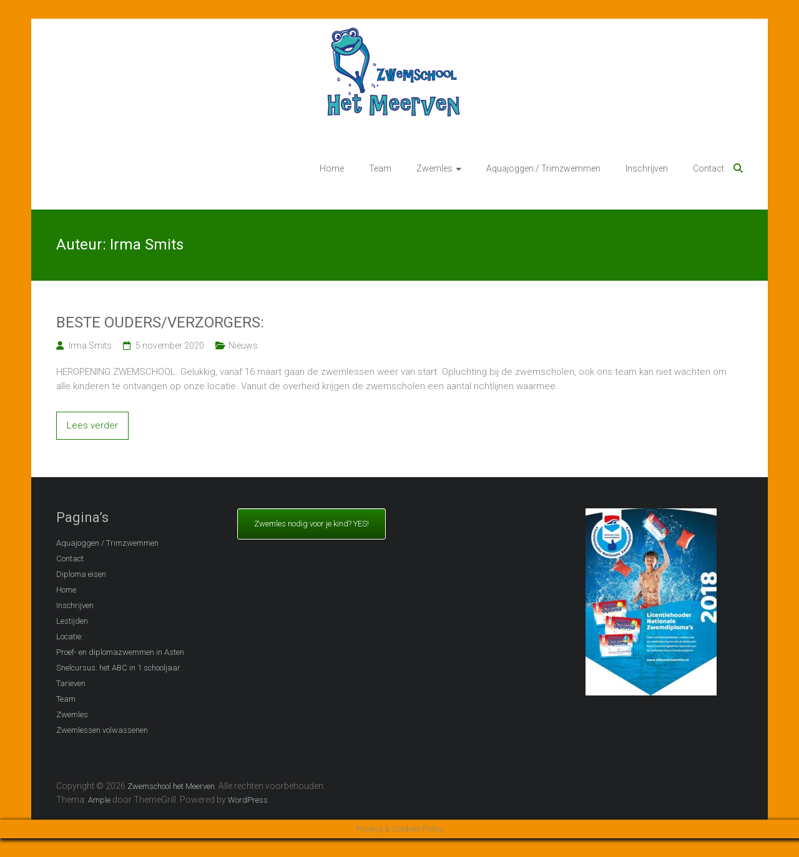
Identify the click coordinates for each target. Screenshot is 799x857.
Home (332, 168)
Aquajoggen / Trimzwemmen (543, 168)
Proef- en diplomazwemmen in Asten (120, 652)
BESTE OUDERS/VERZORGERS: (160, 322)
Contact (708, 168)
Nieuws (243, 346)
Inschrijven (646, 168)
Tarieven (71, 683)
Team (380, 168)
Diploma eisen (81, 574)
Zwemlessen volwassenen (102, 730)
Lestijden (72, 621)
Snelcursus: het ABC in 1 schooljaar (118, 667)
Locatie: (69, 636)
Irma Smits (90, 346)
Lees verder (92, 425)
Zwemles (434, 168)
